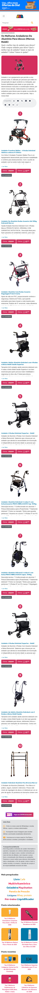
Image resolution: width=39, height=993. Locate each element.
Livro (17, 879)
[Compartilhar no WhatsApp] (14, 100)
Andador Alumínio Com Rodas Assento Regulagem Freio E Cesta (15, 293)
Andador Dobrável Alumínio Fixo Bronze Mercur (19, 783)
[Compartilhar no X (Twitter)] (22, 100)
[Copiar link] (17, 105)
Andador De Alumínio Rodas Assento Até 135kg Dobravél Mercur (19, 222)
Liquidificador (25, 899)
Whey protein (24, 895)
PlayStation (25, 887)
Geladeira (12, 888)
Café (22, 879)
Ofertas (9, 171)
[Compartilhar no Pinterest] (5, 105)
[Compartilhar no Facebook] (18, 100)
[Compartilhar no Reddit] (9, 105)
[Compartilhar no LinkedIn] (26, 100)
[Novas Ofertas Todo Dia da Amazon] (19, 5)
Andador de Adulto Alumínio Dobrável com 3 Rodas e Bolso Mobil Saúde (18, 713)
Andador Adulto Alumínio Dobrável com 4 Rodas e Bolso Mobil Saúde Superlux (19, 363)
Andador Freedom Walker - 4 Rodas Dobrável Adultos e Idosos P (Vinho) (18, 151)
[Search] (14, 22)
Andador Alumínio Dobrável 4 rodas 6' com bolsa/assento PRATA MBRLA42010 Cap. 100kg (18, 503)
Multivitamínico (19, 883)
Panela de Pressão (19, 891)
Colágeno (12, 895)
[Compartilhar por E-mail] (13, 105)
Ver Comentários (6, 175)
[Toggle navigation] (3, 16)
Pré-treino (11, 899)
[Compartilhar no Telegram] (30, 100)
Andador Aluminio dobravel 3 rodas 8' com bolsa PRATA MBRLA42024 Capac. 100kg (17, 573)
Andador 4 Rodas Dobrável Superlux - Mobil (17, 433)
